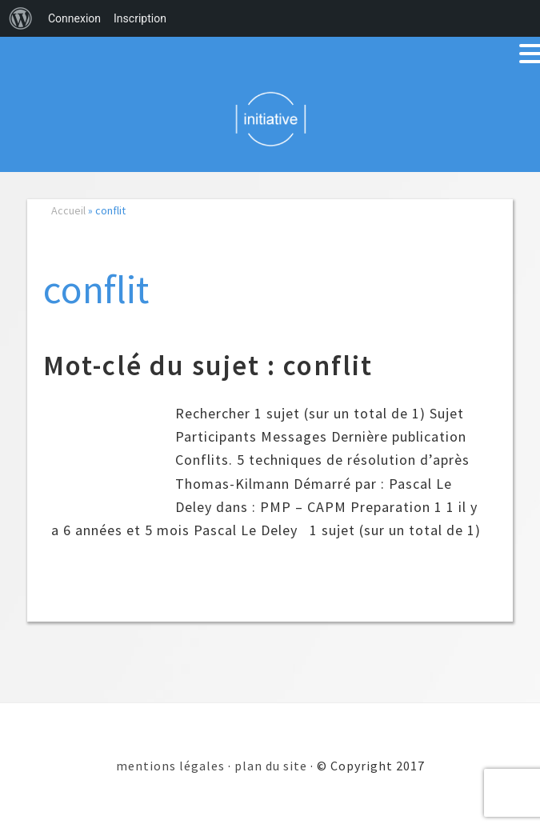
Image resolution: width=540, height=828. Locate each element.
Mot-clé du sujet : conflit (208, 365)
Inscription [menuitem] (140, 18)
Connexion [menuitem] (74, 18)
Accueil (68, 210)
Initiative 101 (270, 118)
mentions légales (170, 766)
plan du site (270, 766)
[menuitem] (21, 18)
